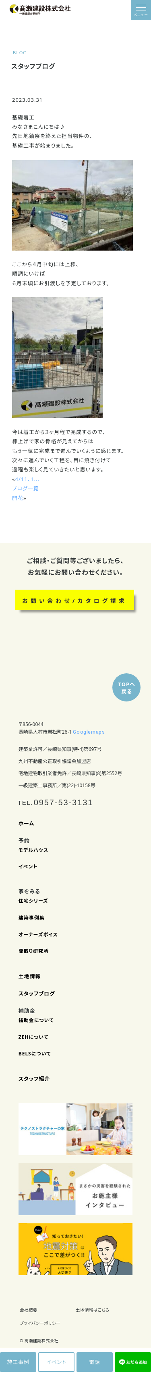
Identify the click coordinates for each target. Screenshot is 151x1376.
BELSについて (35, 1053)
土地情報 (30, 976)
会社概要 (28, 1310)
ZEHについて (34, 1037)
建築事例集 (32, 917)
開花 (17, 498)
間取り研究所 (34, 951)
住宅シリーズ (33, 901)
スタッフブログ (37, 993)
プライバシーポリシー (40, 1323)
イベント (28, 866)
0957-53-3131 (63, 802)
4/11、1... (27, 479)
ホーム (27, 823)
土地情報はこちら (93, 1310)
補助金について (36, 1020)
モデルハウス (33, 850)
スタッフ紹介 (34, 1079)
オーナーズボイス (38, 934)
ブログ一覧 (25, 488)
